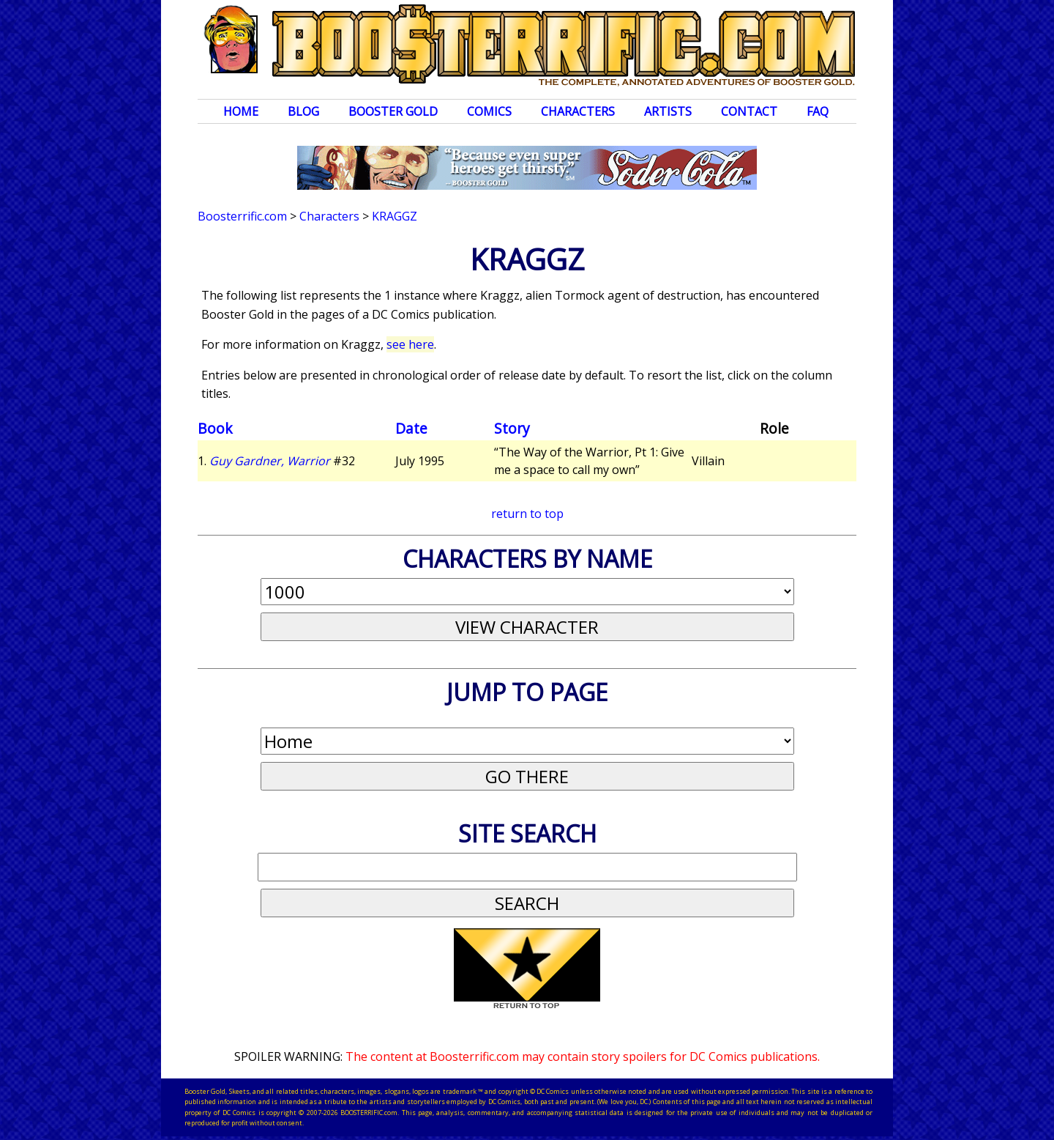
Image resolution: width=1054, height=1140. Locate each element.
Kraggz (394, 216)
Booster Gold (393, 111)
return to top (527, 514)
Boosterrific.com (242, 216)
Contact (749, 111)
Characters (578, 111)
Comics (489, 111)
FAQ (818, 111)
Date (411, 428)
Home (240, 111)
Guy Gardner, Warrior (269, 461)
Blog (303, 111)
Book (215, 428)
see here (410, 344)
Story (512, 428)
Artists (668, 111)
